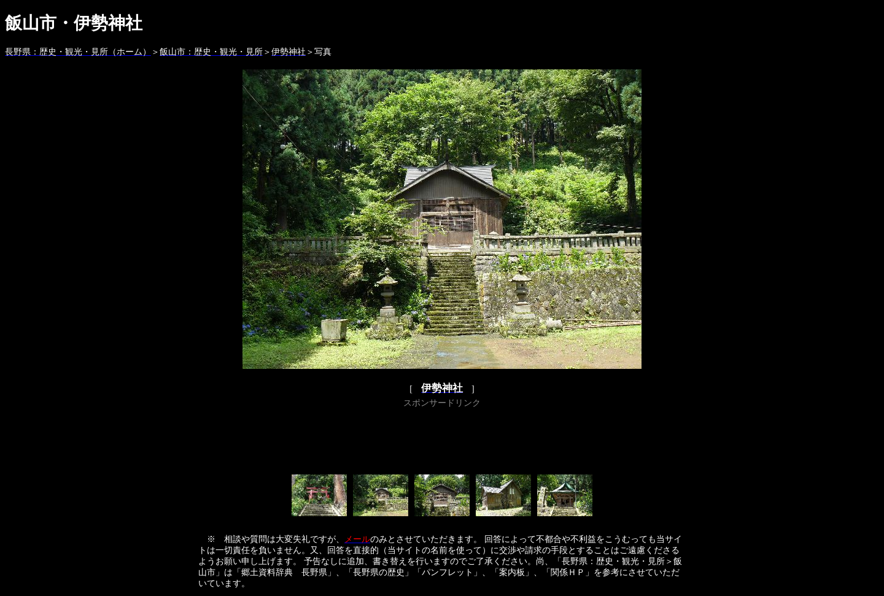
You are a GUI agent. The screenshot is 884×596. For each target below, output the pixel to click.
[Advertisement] (442, 438)
